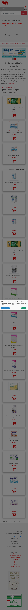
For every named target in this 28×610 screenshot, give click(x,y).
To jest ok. (23, 307)
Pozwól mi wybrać (5, 307)
